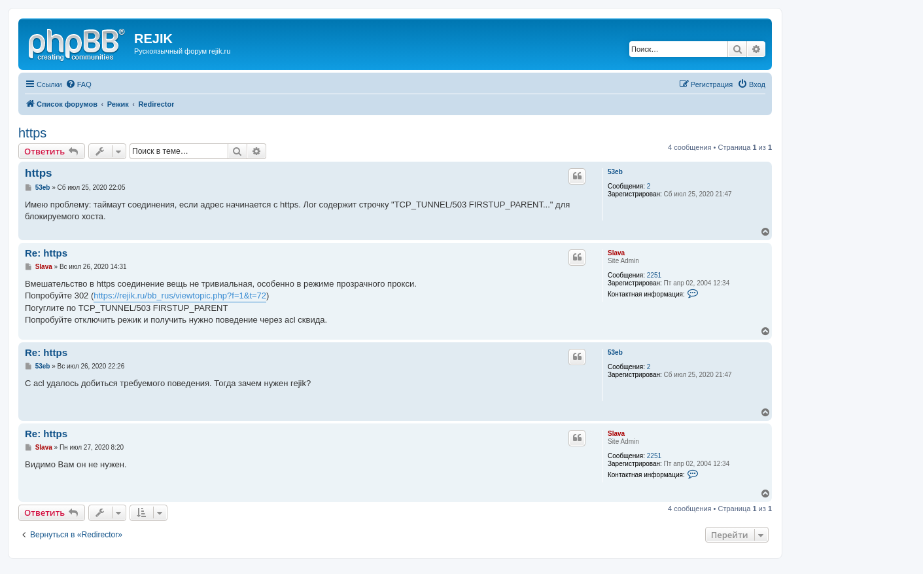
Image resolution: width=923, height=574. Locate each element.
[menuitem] (78, 84)
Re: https (46, 253)
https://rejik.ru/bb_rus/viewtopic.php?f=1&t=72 (180, 295)
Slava (616, 253)
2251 (654, 275)
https (32, 133)
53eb (615, 171)
